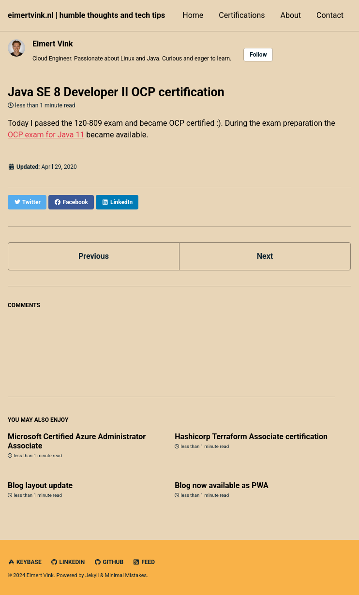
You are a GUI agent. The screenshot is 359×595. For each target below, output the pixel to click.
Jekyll (92, 575)
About (290, 15)
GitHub (108, 562)
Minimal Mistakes (126, 575)
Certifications (242, 15)
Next (265, 256)
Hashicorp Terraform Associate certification (251, 436)
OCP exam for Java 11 (46, 134)
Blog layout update (40, 485)
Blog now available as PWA (222, 485)
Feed (144, 562)
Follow (258, 54)
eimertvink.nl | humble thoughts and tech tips (86, 15)
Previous (93, 256)
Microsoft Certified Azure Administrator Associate (77, 441)
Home (192, 15)
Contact (330, 15)
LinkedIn (68, 562)
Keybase (25, 562)
